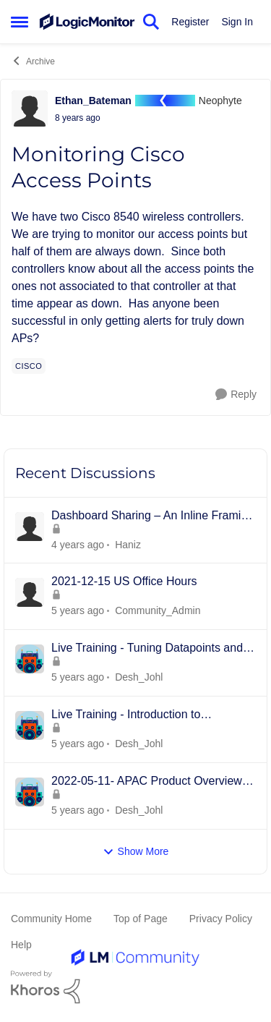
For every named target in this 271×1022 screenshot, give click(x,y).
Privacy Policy (220, 918)
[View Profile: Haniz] (29, 526)
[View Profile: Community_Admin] (29, 592)
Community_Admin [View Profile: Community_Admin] (157, 610)
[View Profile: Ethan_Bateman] (30, 108)
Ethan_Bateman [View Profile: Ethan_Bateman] (93, 100)
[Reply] (235, 394)
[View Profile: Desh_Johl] (29, 658)
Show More (136, 852)
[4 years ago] (77, 610)
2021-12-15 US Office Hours (124, 581)
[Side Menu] (19, 22)
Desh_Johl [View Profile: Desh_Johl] (139, 677)
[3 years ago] (77, 544)
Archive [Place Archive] (33, 61)
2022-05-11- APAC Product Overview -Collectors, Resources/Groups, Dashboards (150, 782)
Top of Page (140, 918)
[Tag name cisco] (29, 366)
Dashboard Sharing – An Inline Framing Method (152, 516)
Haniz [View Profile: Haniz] (128, 544)
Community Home (51, 918)
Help (21, 944)
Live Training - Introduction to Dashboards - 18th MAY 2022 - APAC (147, 715)
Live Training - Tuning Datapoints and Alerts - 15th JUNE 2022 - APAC (147, 649)
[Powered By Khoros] (135, 987)
